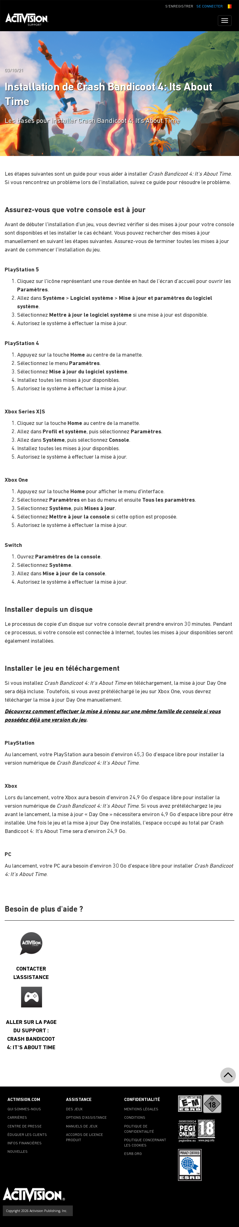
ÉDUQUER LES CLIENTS (27, 1135)
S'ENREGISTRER (179, 6)
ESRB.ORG (133, 1154)
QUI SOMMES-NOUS (24, 1109)
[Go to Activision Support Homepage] (30, 20)
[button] (229, 6)
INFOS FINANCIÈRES (24, 1143)
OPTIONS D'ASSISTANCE (86, 1118)
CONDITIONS (134, 1118)
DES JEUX (74, 1109)
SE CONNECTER (209, 6)
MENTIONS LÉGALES (141, 1109)
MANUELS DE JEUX (82, 1126)
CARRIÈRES (17, 1118)
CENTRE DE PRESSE (24, 1126)
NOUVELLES (17, 1152)
